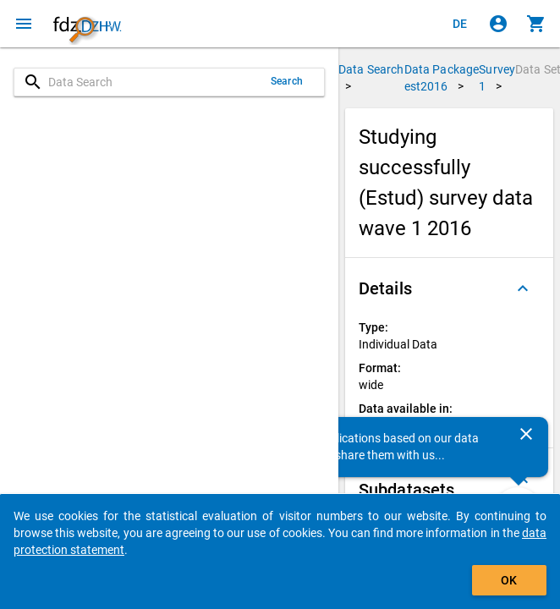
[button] (449, 288)
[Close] (526, 434)
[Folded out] (523, 288)
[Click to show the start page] (87, 24)
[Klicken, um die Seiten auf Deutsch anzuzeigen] (460, 24)
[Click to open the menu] (24, 24)
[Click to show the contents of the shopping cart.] (536, 24)
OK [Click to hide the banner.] (509, 580)
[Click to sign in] (498, 24)
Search (287, 81)
